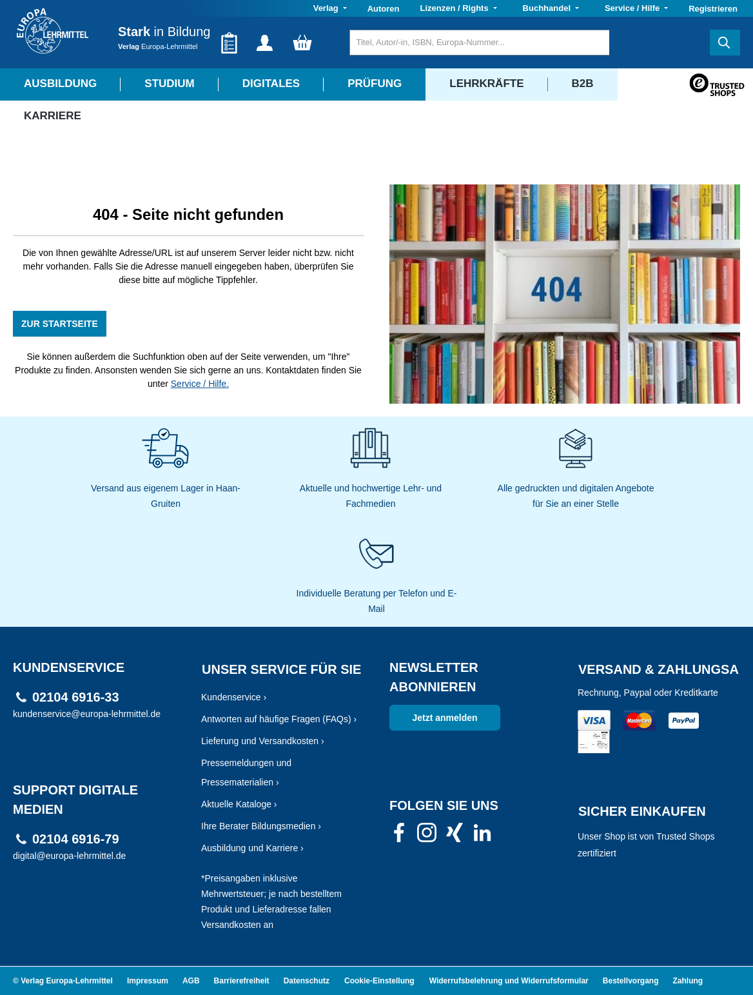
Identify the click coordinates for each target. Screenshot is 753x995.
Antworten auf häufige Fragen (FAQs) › (279, 719)
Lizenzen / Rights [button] (455, 8)
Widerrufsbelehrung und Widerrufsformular (509, 980)
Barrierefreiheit (241, 980)
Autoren (383, 9)
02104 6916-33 (75, 697)
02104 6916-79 (75, 839)
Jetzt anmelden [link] (444, 718)
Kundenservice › (233, 697)
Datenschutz (306, 980)
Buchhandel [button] (548, 8)
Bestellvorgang (631, 980)
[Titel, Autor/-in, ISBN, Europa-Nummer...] (479, 42)
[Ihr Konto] (264, 42)
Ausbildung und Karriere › (252, 848)
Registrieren (713, 9)
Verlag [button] (327, 8)
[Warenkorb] (302, 42)
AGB (191, 980)
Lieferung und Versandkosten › (262, 741)
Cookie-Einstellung (379, 980)
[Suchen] (725, 42)
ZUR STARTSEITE (59, 324)
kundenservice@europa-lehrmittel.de (87, 714)
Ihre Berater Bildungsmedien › (261, 826)
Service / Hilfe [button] (633, 8)
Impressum (147, 980)
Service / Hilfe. (200, 384)
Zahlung (688, 980)
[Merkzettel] (229, 42)
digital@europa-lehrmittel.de (69, 856)
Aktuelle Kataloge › (239, 804)
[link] (399, 836)
